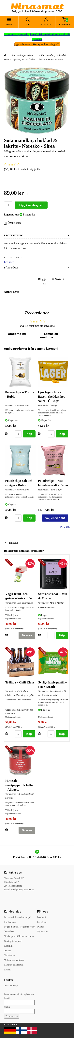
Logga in (46, 25)
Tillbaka (11, 542)
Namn (7, 1007)
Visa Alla (65, 527)
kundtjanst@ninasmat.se (22, 889)
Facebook (41, 917)
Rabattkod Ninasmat (13, 964)
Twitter (40, 926)
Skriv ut (58, 279)
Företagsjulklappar (13, 941)
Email (7, 998)
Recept (7, 969)
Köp (29, 433)
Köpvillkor (9, 945)
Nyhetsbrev (9, 955)
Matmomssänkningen (14, 960)
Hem (6, 59)
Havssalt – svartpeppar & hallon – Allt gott (19, 785)
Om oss (7, 950)
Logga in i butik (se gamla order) (19, 926)
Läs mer (9, 262)
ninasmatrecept (11, 985)
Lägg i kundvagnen (31, 205)
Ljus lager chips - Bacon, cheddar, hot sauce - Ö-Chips (51, 397)
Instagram (42, 922)
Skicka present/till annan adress (19, 936)
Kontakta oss (10, 922)
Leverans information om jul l (18, 917)
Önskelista (9, 931)
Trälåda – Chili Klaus (20, 682)
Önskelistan (12, 222)
